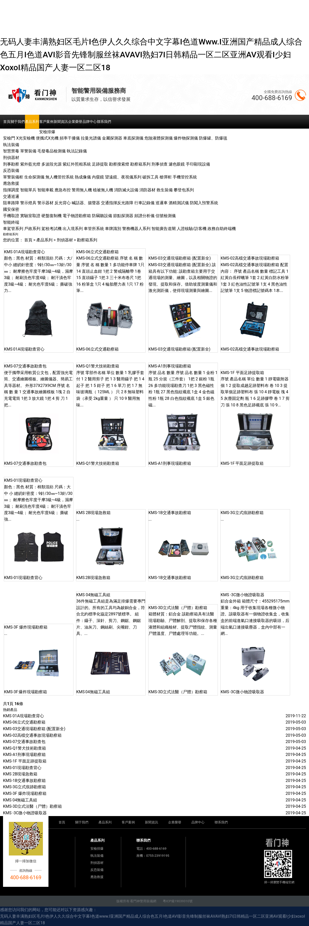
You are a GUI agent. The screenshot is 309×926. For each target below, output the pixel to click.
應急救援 (97, 877)
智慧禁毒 (11, 151)
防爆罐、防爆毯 (213, 138)
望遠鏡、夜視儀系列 (123, 177)
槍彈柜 (166, 177)
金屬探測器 (112, 138)
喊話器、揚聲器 (86, 202)
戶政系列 (32, 228)
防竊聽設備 (102, 215)
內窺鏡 (98, 177)
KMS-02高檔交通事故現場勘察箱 (32, 735)
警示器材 (45, 202)
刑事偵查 (159, 164)
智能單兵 (28, 190)
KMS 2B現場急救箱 (20, 774)
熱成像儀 (83, 177)
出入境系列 (73, 228)
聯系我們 (104, 122)
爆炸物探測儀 (186, 138)
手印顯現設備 (198, 164)
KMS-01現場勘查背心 (22, 767)
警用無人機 (82, 190)
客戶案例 (46, 122)
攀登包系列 (184, 190)
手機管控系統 (185, 177)
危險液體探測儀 (158, 138)
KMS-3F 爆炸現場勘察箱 (24, 793)
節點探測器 (123, 215)
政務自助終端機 (222, 228)
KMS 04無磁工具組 (20, 800)
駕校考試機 (51, 228)
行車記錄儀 (144, 202)
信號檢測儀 (166, 215)
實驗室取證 (30, 215)
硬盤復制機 (51, 215)
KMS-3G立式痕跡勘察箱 (24, 786)
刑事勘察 (11, 164)
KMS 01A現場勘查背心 (23, 715)
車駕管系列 (13, 228)
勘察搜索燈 (119, 164)
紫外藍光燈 (30, 164)
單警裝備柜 (13, 177)
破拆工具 (150, 177)
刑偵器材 (65, 240)
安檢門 (9, 138)
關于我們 (18, 122)
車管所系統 (94, 228)
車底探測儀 (133, 138)
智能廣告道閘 (163, 228)
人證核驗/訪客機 (192, 228)
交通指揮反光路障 (117, 202)
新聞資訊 (61, 122)
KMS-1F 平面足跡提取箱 (24, 761)
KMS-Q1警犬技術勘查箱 (24, 748)
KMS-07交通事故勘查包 (24, 741)
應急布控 (63, 190)
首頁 (6, 122)
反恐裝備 (97, 870)
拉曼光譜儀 (91, 138)
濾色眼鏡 (177, 164)
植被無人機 (103, 190)
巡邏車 (162, 202)
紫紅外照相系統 (77, 164)
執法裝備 (97, 856)
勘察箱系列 (140, 164)
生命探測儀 (34, 177)
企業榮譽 (75, 122)
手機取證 (11, 215)
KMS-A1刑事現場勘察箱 (24, 754)
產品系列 (32, 122)
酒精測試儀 (179, 202)
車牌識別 (113, 228)
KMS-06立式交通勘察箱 (24, 722)
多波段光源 (51, 164)
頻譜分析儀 (144, 215)
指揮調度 (11, 190)
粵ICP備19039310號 (178, 901)
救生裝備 (165, 190)
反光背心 (63, 202)
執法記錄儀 (77, 151)
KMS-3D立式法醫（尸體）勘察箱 (32, 806)
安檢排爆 (97, 848)
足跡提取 (100, 164)
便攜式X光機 (47, 138)
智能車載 (45, 190)
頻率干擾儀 (70, 138)
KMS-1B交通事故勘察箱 (24, 780)
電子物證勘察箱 (77, 215)
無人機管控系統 (59, 177)
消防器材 (147, 190)
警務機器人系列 (136, 228)
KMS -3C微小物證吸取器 (25, 813)
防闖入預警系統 (204, 202)
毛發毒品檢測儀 (51, 151)
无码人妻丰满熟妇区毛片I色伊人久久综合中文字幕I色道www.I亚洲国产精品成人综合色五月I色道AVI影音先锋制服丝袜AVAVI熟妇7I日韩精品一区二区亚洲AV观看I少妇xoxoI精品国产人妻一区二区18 (151, 54)
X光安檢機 (25, 138)
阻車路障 (11, 202)
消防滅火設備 (126, 190)
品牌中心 (90, 122)
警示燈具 (28, 202)
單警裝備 (28, 151)
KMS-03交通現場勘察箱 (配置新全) (34, 728)
